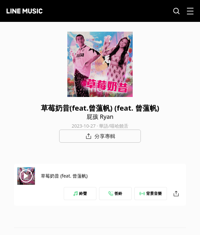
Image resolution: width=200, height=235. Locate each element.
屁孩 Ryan (100, 116)
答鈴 (115, 193)
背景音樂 (151, 193)
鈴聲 (80, 193)
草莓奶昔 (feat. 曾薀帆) (64, 176)
